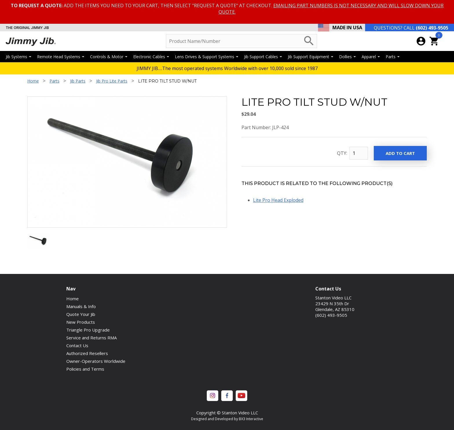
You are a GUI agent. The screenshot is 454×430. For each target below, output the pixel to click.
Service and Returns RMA (91, 338)
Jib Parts (77, 81)
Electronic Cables (151, 56)
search (309, 40)
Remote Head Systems (60, 56)
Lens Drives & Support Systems (206, 56)
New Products (80, 322)
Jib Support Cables (263, 56)
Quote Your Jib (80, 314)
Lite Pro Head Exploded (278, 200)
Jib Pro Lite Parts (111, 81)
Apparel (371, 56)
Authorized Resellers (87, 353)
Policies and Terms (85, 369)
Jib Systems (18, 56)
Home (33, 81)
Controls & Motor (108, 56)
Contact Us (77, 345)
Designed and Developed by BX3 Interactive (227, 418)
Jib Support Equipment (310, 56)
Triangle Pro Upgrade (88, 330)
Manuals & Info (81, 306)
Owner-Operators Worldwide (95, 361)
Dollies (347, 56)
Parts (393, 56)
